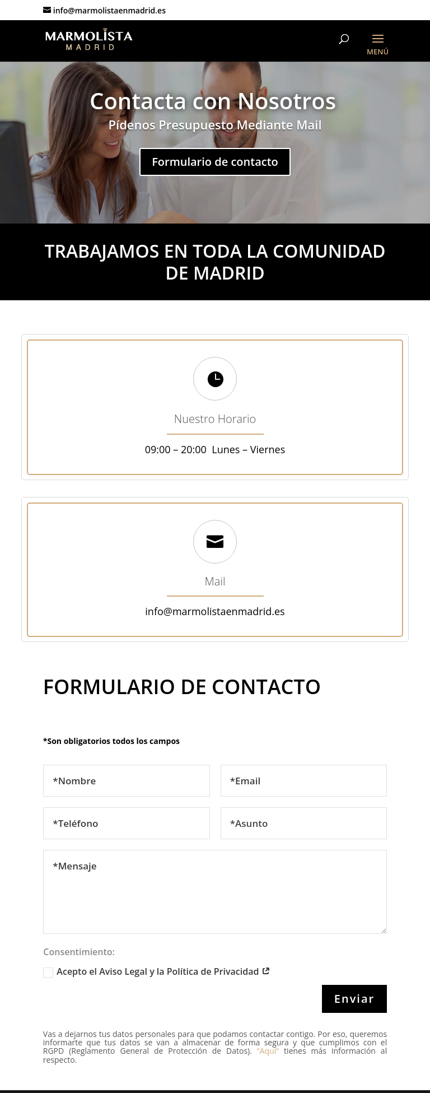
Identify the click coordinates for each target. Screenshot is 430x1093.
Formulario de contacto (215, 161)
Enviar (354, 998)
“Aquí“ (265, 1050)
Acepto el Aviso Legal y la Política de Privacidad (156, 971)
